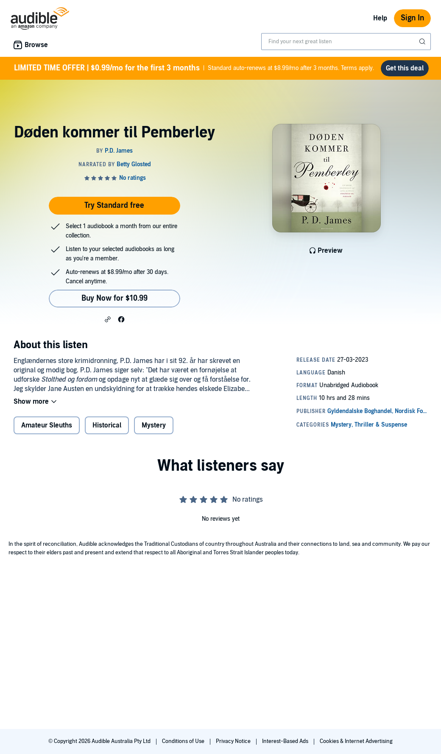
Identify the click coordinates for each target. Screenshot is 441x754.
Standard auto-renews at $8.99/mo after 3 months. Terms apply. (194, 68)
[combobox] (346, 41)
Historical (106, 425)
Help (380, 18)
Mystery (154, 425)
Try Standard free (114, 205)
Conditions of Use (184, 741)
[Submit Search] (423, 41)
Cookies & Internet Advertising (356, 741)
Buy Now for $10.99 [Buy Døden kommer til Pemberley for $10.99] (114, 298)
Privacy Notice (234, 741)
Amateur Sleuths (46, 425)
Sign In (412, 18)
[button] (107, 319)
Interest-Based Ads (286, 741)
